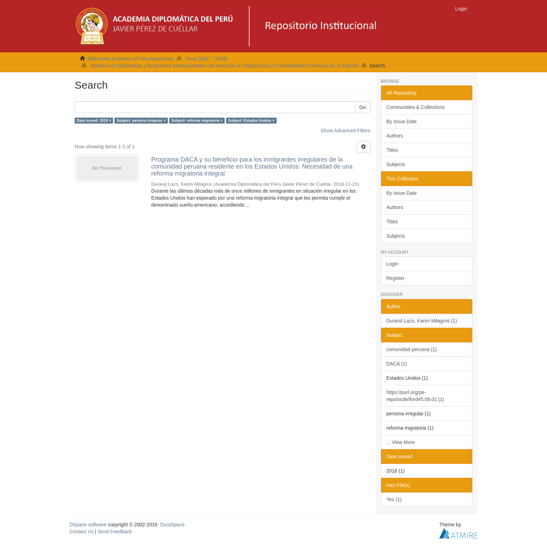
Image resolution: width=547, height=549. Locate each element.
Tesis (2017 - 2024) (206, 58)
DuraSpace (172, 524)
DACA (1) (397, 363)
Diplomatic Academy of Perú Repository (131, 58)
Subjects (396, 164)
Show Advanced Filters (345, 130)
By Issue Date (402, 121)
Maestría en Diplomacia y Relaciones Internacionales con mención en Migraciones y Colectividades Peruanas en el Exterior (225, 65)
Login (392, 264)
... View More (401, 442)
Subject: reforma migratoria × (197, 120)
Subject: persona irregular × (141, 120)
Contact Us (81, 531)
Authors (395, 136)
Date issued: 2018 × (94, 120)
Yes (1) (394, 499)
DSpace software (88, 524)
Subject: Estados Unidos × (251, 120)
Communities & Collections (416, 107)
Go (362, 107)
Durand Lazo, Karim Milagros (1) (422, 321)
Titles (392, 150)
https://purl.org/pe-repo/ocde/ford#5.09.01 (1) (415, 396)
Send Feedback (115, 531)
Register (396, 278)
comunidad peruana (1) (412, 349)
